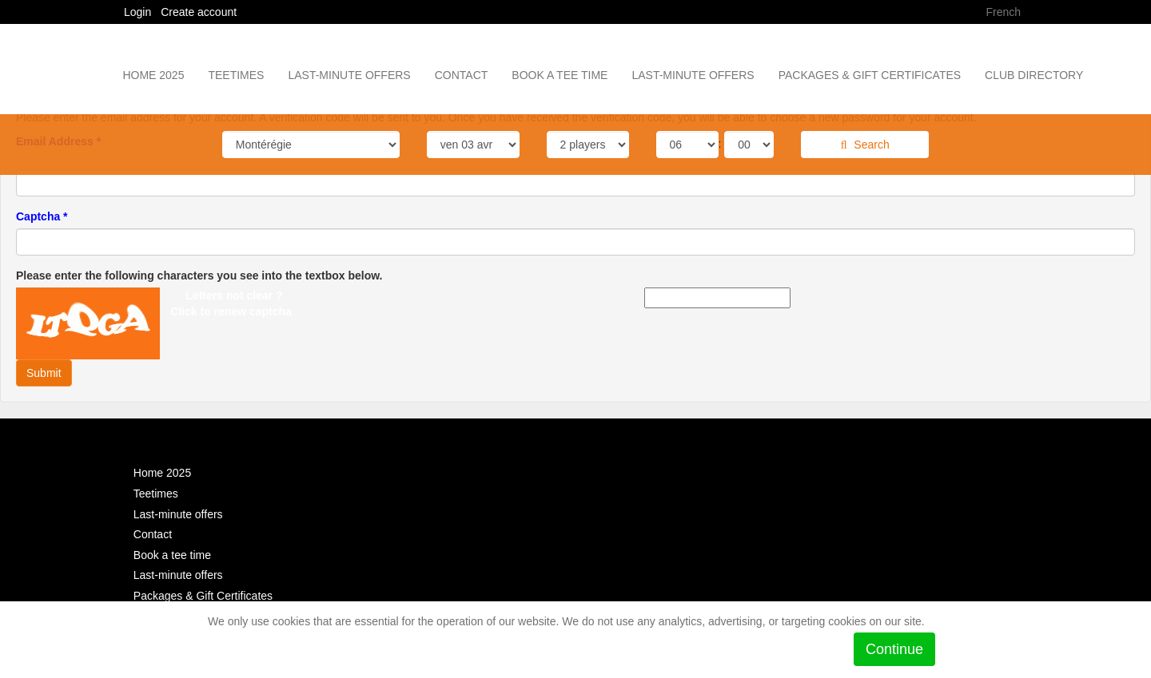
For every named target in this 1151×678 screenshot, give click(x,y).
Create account (199, 12)
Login (139, 12)
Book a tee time (559, 75)
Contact (461, 75)
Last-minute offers (349, 75)
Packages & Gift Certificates (870, 75)
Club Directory (1034, 75)
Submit (44, 373)
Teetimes (236, 75)
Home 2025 (153, 75)
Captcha (42, 216)
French (1003, 12)
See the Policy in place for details (295, 642)
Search (865, 144)
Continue (894, 649)
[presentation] (147, 265)
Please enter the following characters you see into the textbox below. (199, 275)
